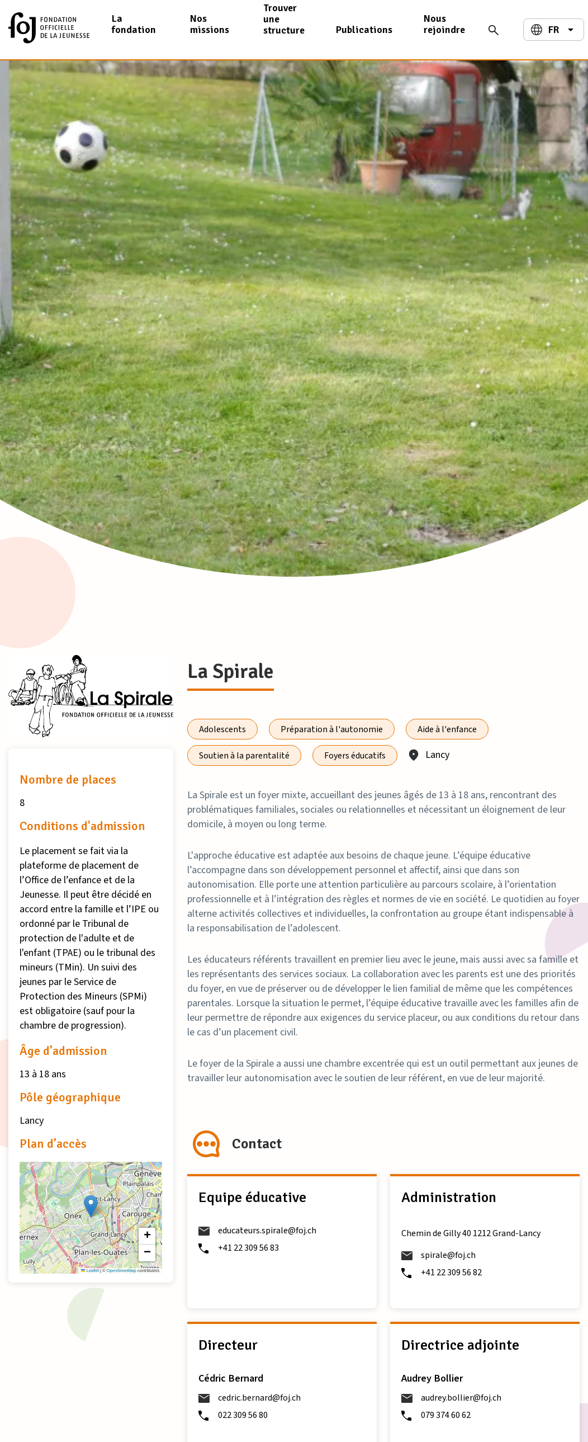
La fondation (134, 24)
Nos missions (209, 24)
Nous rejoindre (444, 24)
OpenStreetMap (121, 1270)
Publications (364, 29)
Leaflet (90, 1270)
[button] (91, 1206)
